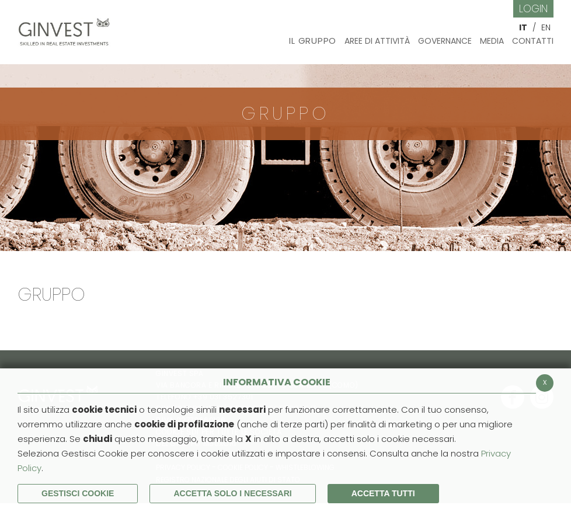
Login (533, 8)
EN (546, 27)
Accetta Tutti (383, 493)
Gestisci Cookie (77, 493)
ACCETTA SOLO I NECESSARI (232, 493)
